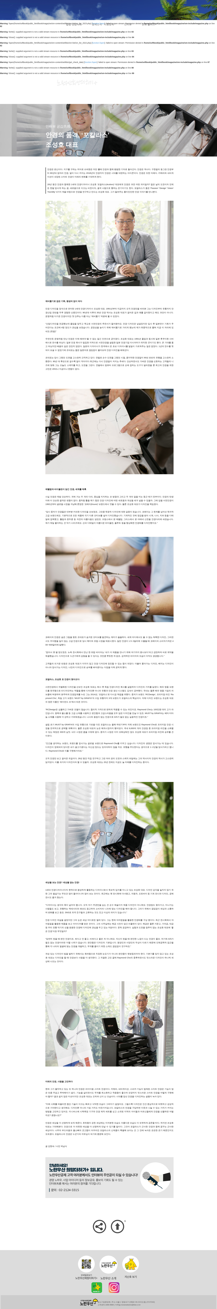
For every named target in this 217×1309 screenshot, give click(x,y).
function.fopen (98, 43)
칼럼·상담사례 (74, 24)
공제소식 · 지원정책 (103, 24)
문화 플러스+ (149, 24)
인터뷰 (128, 24)
